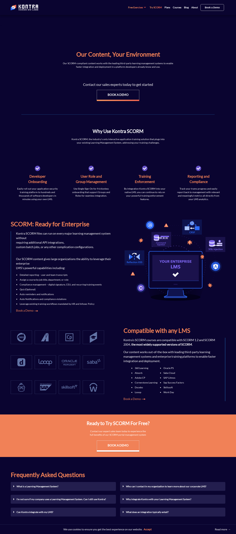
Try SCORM (156, 7)
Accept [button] (148, 529)
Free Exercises (137, 7)
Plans (167, 7)
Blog (186, 7)
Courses (177, 7)
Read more (221, 529)
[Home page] (36, 7)
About (194, 7)
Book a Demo (212, 7)
